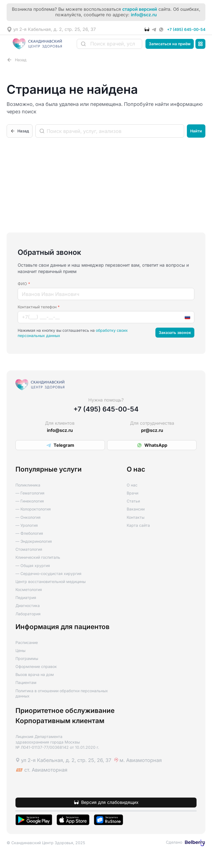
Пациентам (25, 682)
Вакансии (136, 509)
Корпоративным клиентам (59, 721)
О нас (132, 485)
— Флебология (29, 533)
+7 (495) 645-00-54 (186, 29)
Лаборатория (28, 613)
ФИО (24, 283)
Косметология (28, 589)
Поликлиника (27, 485)
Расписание (26, 642)
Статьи (133, 501)
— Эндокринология (33, 541)
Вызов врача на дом (34, 674)
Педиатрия (25, 597)
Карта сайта (138, 525)
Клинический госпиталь (37, 557)
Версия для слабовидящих (110, 802)
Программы (26, 658)
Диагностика (27, 605)
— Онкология (28, 517)
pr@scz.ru (152, 430)
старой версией (139, 9)
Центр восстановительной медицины (50, 581)
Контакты (135, 517)
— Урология (26, 525)
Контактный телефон (39, 306)
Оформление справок (36, 666)
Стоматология (28, 549)
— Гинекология (29, 501)
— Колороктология (33, 509)
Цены (20, 650)
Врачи (132, 493)
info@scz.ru (144, 14)
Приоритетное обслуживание (65, 711)
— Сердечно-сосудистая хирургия (48, 573)
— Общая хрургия (32, 565)
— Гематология (29, 493)
